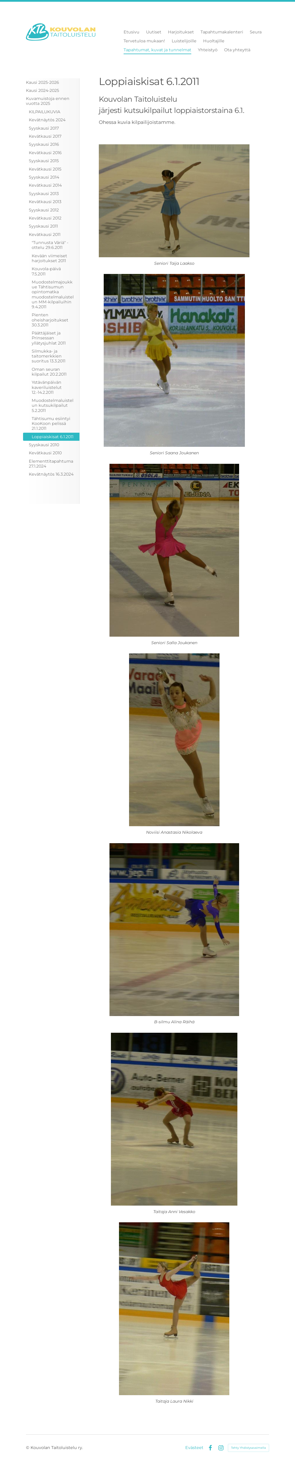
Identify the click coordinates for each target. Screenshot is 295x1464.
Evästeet (194, 1448)
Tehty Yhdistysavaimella (248, 1448)
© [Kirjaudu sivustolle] (28, 1447)
